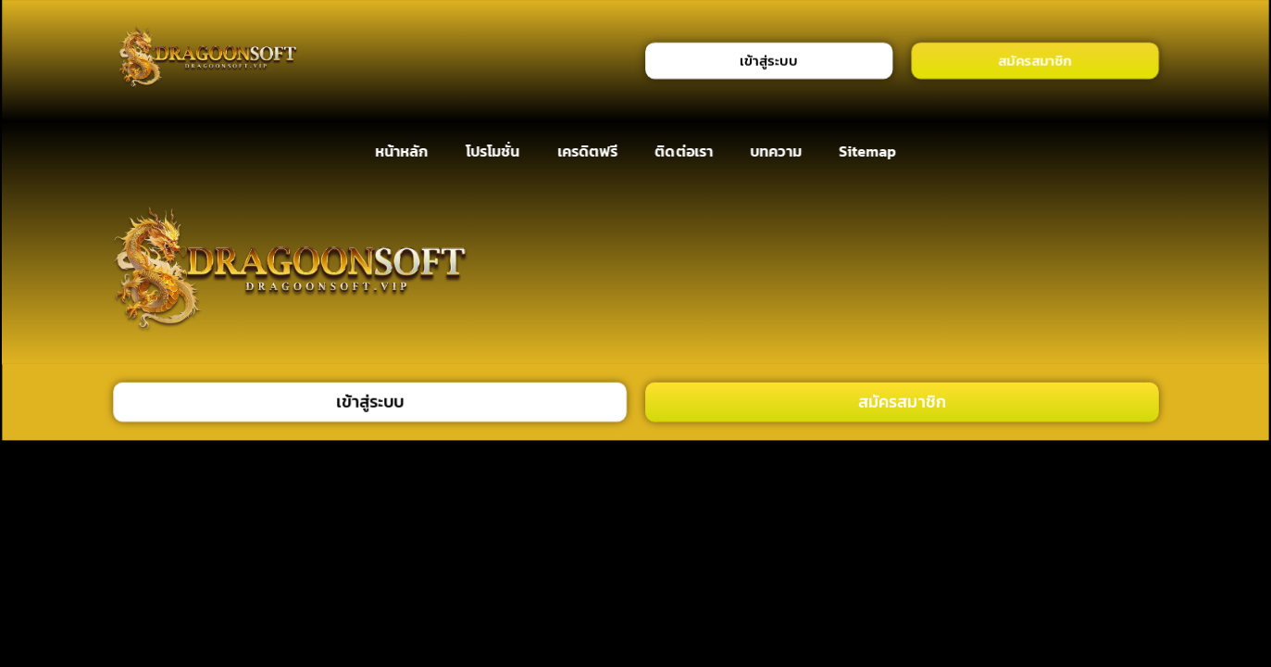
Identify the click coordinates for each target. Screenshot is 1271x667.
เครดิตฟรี (586, 152)
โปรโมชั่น (491, 152)
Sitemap (868, 152)
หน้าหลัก (401, 152)
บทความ (775, 152)
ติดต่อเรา (683, 152)
